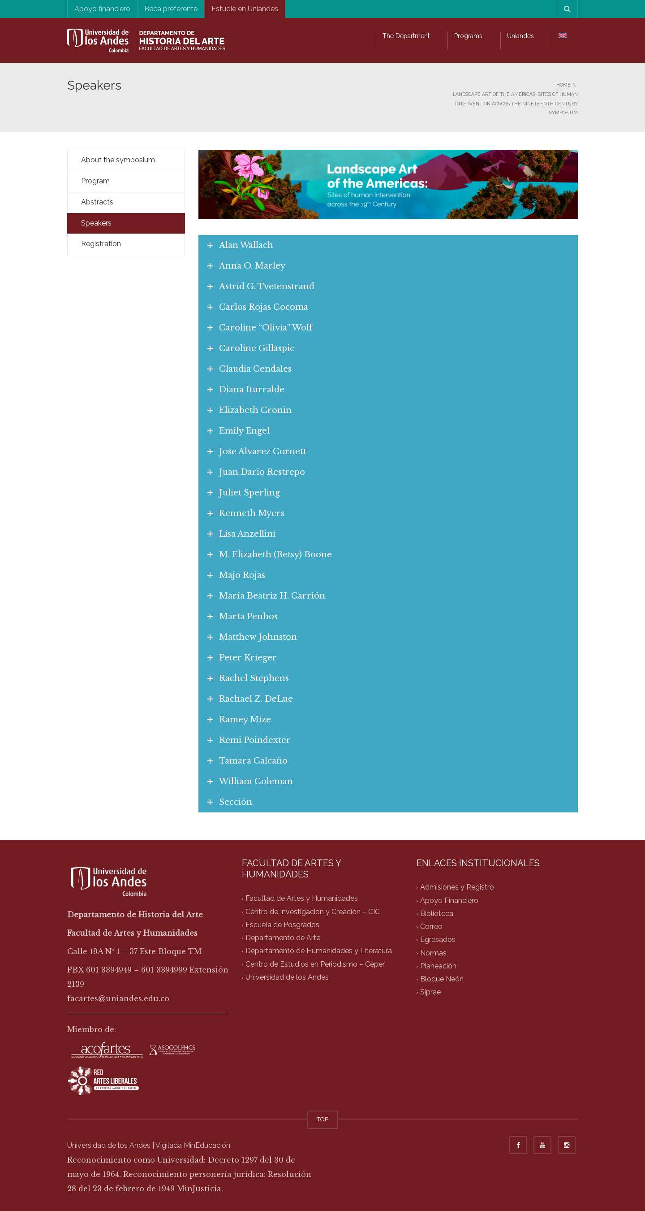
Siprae (430, 992)
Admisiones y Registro (457, 887)
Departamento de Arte (282, 938)
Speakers (96, 223)
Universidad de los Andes (287, 977)
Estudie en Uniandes (244, 8)
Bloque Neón (442, 979)
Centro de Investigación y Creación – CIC (312, 911)
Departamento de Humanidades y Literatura (318, 951)
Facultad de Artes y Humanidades (301, 898)
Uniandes (520, 35)
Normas (433, 953)
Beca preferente (171, 8)
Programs (468, 35)
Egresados (438, 940)
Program (95, 181)
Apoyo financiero (102, 8)
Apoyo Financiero (449, 900)
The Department (406, 35)
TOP (322, 1119)
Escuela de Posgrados (282, 924)
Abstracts (97, 202)
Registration (101, 243)
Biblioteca (436, 913)
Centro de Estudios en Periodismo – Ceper (315, 964)
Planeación (438, 966)
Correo (431, 927)
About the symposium (118, 160)
